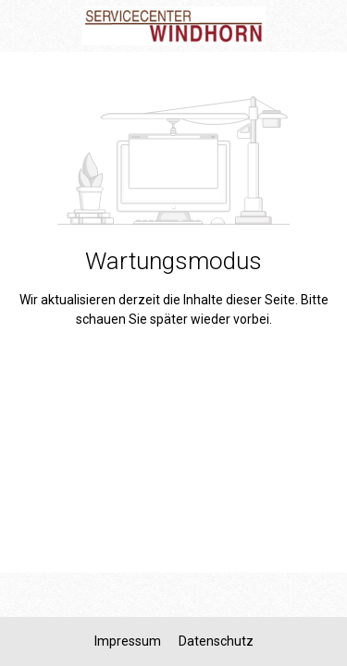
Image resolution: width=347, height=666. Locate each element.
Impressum (129, 641)
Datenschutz (216, 641)
